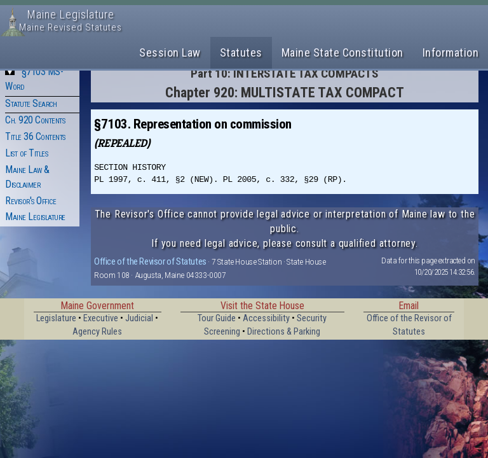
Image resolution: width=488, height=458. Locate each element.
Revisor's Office (30, 201)
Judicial (139, 318)
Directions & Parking (283, 331)
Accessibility (266, 318)
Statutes (241, 52)
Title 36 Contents (35, 136)
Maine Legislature (35, 217)
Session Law (170, 52)
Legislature (56, 318)
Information (451, 52)
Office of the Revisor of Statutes (150, 261)
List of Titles (26, 153)
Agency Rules (97, 331)
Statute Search (31, 103)
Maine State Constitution (342, 52)
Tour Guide (217, 318)
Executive (100, 318)
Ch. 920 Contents (35, 120)
